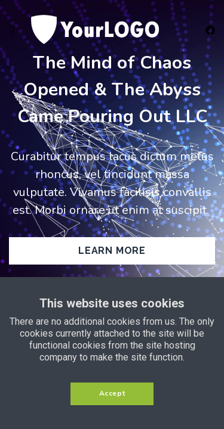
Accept (112, 393)
